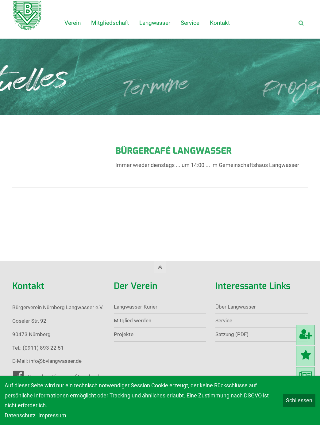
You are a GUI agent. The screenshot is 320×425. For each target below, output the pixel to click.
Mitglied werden (132, 320)
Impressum (52, 415)
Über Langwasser (235, 307)
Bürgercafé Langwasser (173, 151)
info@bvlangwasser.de (55, 361)
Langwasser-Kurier (135, 307)
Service (223, 320)
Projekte (123, 334)
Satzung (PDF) (232, 334)
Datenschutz (20, 415)
